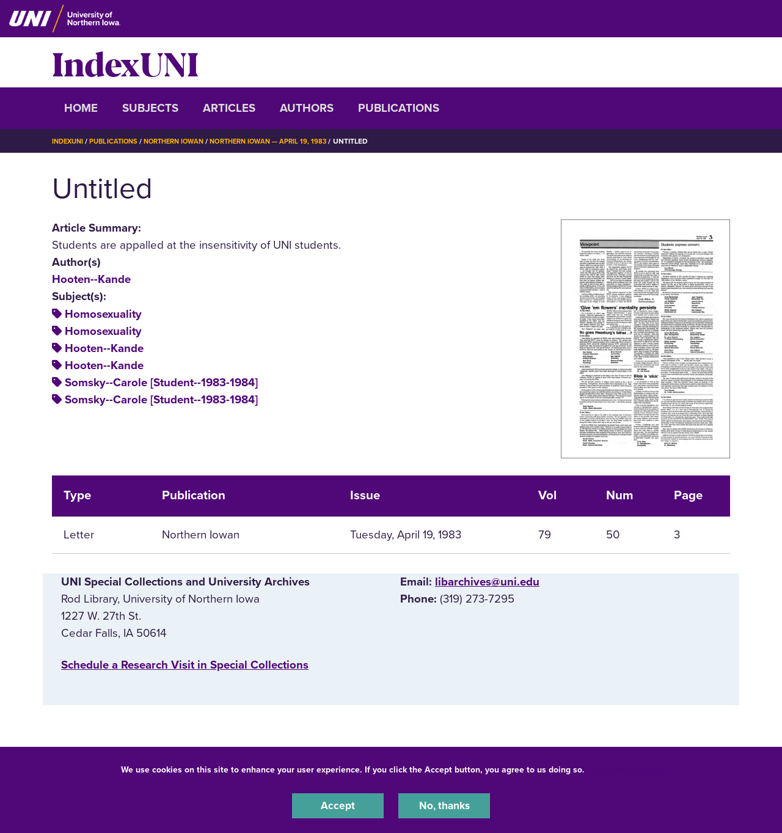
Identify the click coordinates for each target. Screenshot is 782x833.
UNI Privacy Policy (626, 768)
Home (81, 108)
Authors (307, 108)
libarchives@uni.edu (487, 582)
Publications (398, 108)
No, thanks (444, 805)
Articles (229, 108)
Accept (338, 805)
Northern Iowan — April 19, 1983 (285, 141)
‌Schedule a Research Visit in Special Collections (185, 665)
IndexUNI (125, 62)
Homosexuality (103, 314)
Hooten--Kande (91, 279)
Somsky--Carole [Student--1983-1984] (161, 382)
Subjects (150, 108)
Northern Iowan (183, 141)
